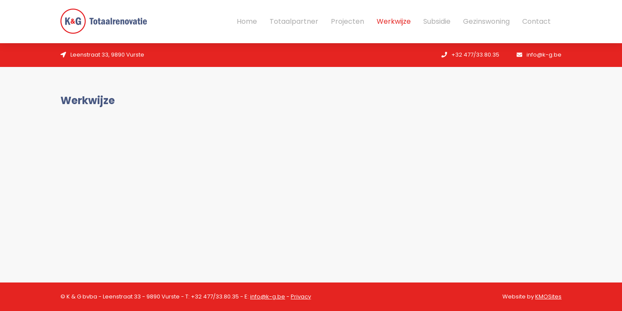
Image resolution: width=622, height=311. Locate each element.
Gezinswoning (486, 21)
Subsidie (437, 21)
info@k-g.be (267, 296)
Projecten (347, 21)
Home (247, 21)
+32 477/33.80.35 (215, 296)
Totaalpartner (294, 21)
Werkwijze (394, 21)
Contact (536, 21)
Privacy (301, 296)
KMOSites (548, 296)
